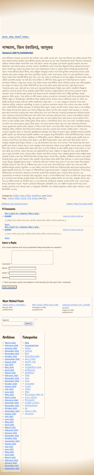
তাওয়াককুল (29, 383)
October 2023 (11, 408)
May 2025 (9, 367)
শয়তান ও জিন (30, 411)
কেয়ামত (28, 364)
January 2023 (11, 432)
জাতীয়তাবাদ (30, 370)
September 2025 (12, 359)
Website (5, 277)
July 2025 (9, 364)
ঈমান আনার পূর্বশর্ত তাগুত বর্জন (45, 304)
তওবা (27, 380)
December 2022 (12, 435)
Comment (7, 264)
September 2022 (12, 441)
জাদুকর (35, 198)
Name (5, 268)
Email (5, 273)
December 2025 (12, 350)
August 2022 (10, 443)
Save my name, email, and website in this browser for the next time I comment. (37, 282)
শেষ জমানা (29, 413)
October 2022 (11, 438)
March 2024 (10, 397)
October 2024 (11, 383)
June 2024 (9, 391)
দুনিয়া (27, 391)
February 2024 (11, 400)
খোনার (23, 198)
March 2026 (10, 342)
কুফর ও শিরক (25, 196)
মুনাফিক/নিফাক (31, 405)
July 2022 (9, 446)
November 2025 (12, 353)
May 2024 (9, 394)
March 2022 (10, 457)
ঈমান (27, 353)
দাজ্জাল (49, 196)
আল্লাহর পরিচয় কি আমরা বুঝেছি (79, 204)
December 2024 (12, 378)
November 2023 (12, 405)
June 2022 (9, 449)
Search (5, 320)
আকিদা (16, 196)
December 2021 (12, 465)
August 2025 (10, 361)
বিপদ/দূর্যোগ (29, 400)
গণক (29, 198)
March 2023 (10, 427)
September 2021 (12, 468)
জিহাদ (27, 375)
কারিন (17, 198)
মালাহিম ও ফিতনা (32, 402)
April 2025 (9, 370)
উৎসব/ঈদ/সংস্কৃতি (32, 356)
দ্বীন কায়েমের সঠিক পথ (34, 394)
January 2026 (11, 348)
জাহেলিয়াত (36, 196)
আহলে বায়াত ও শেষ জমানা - (14, 304)
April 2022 (9, 454)
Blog (11, 37)
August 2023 (10, 413)
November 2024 (12, 380)
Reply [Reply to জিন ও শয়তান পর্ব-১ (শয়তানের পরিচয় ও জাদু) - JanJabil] (7, 224)
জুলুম (27, 378)
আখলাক (28, 350)
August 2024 (10, 386)
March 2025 (10, 372)
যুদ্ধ (26, 408)
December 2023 (12, 402)
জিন (44, 198)
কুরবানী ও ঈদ (30, 361)
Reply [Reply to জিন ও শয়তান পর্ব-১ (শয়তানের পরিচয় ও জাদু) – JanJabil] (7, 238)
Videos (25, 37)
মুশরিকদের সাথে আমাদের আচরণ (14, 204)
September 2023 (12, 411)
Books (17, 37)
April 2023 (9, 424)
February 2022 (11, 460)
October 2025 (11, 356)
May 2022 (9, 451)
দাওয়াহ (28, 386)
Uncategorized (31, 345)
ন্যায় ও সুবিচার (31, 397)
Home (4, 37)
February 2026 (11, 345)
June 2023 (9, 419)
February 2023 (11, 430)
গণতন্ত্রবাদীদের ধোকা (33, 367)
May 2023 (9, 421)
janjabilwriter (26, 52)
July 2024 (9, 389)
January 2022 (11, 462)
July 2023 (9, 416)
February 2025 (11, 375)
